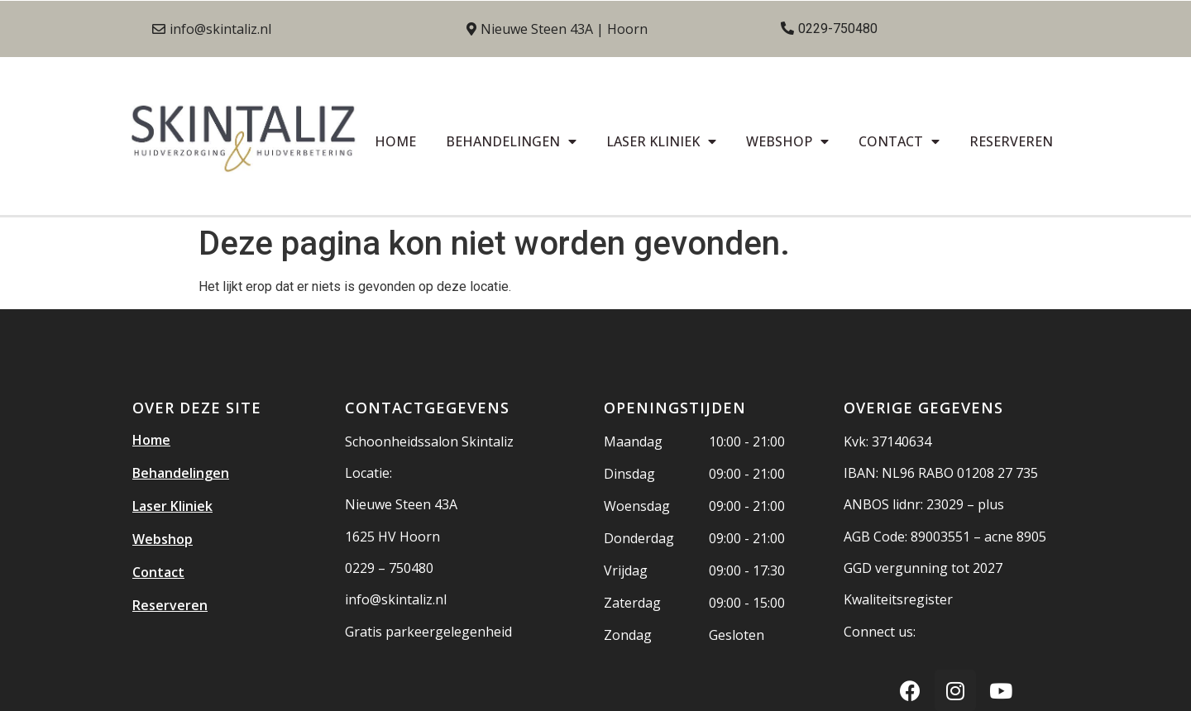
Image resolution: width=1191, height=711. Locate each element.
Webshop (787, 141)
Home (395, 141)
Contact (899, 141)
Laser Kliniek (661, 141)
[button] (211, 29)
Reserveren (1011, 141)
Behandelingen (511, 141)
